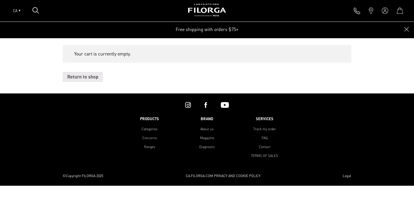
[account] (385, 10)
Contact (265, 147)
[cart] (400, 10)
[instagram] (188, 105)
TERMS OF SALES (264, 156)
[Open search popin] (36, 10)
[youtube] (225, 105)
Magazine (207, 138)
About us (207, 129)
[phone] (357, 10)
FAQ (265, 138)
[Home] (207, 15)
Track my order (264, 129)
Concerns (149, 138)
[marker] (371, 10)
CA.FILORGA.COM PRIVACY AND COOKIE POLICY (223, 176)
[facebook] (205, 105)
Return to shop (82, 77)
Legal (347, 176)
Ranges (149, 147)
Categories (149, 129)
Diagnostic (207, 147)
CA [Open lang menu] (16, 10)
